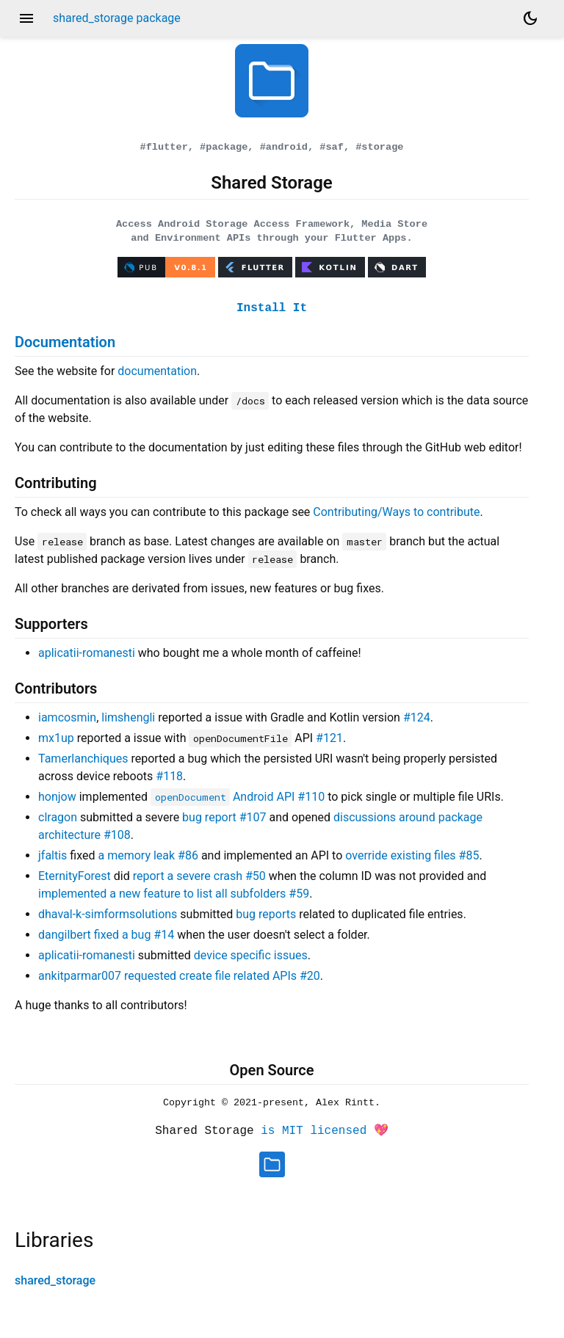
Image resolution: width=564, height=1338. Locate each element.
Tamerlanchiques (83, 756)
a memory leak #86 (148, 853)
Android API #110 (238, 794)
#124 (416, 715)
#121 (329, 736)
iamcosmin (67, 715)
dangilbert (64, 932)
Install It (271, 305)
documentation (157, 369)
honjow (57, 794)
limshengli (128, 715)
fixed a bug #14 (134, 932)
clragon (57, 815)
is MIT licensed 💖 (324, 1129)
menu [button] (26, 18)
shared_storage (55, 1277)
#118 (169, 774)
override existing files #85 (412, 853)
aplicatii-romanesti (86, 651)
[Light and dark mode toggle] (530, 18)
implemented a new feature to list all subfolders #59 (173, 891)
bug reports (266, 912)
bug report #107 (224, 815)
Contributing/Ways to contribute (396, 510)
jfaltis (52, 853)
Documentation (65, 340)
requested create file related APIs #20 (222, 974)
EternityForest (74, 874)
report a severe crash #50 (199, 874)
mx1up (56, 736)
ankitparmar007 (79, 974)
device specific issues (251, 953)
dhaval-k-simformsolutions (107, 912)
